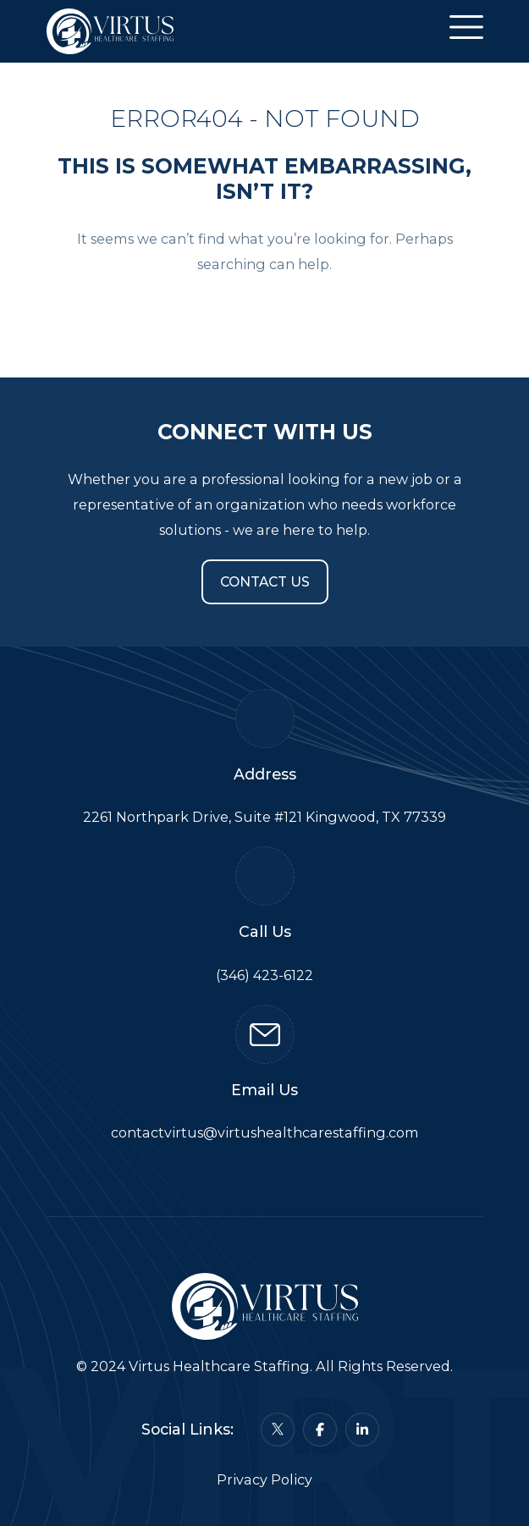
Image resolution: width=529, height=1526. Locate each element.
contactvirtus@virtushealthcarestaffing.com (265, 1132)
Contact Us (265, 582)
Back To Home (265, 314)
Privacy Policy (264, 1479)
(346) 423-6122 (264, 975)
